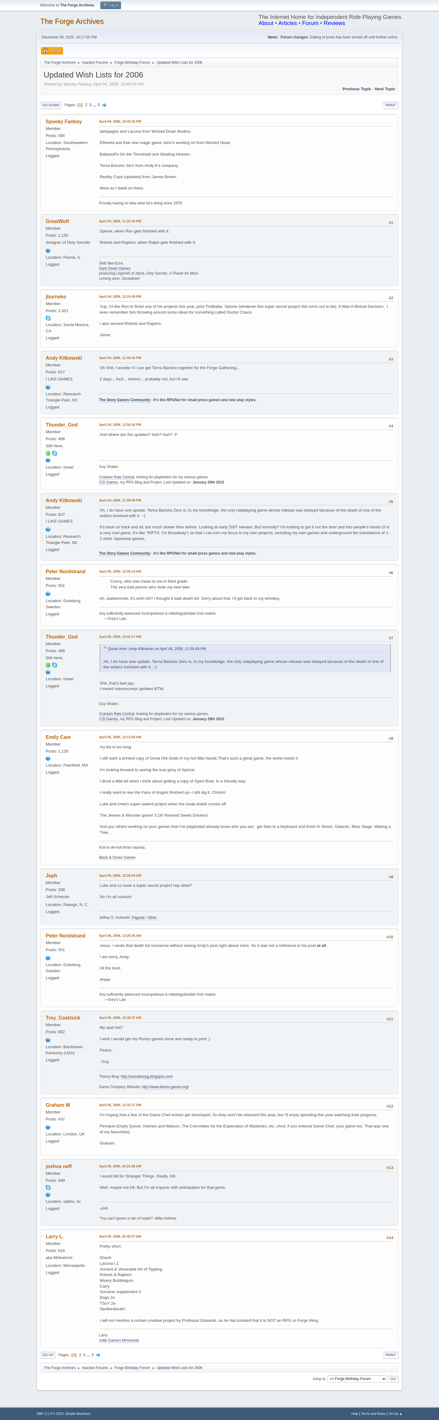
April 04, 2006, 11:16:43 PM (120, 221)
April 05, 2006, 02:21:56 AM (120, 1166)
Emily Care (58, 737)
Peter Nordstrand (66, 571)
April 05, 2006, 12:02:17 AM (120, 636)
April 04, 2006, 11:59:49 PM (120, 500)
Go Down (50, 105)
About (266, 23)
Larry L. (55, 1236)
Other (152, 917)
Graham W (58, 1105)
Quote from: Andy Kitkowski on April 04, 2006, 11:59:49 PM (157, 649)
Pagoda (138, 917)
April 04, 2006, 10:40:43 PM (120, 121)
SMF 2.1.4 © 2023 (50, 1413)
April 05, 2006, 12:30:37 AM (120, 1017)
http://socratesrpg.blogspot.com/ (147, 1076)
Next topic (385, 89)
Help (355, 1413)
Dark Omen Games (114, 268)
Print (390, 105)
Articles (287, 23)
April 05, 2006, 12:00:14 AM (120, 571)
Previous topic (356, 89)
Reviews (334, 23)
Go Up (47, 1355)
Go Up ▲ (395, 1413)
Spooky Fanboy (64, 121)
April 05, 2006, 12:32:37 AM (120, 1105)
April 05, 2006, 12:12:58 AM (120, 737)
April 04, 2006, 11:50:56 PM (120, 424)
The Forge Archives (72, 21)
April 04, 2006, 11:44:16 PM (120, 358)
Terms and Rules (373, 1413)
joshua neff (59, 1166)
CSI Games (108, 482)
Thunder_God (62, 424)
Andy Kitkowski (64, 358)
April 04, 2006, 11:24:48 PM (120, 296)
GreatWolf (57, 221)
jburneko (56, 296)
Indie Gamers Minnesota (119, 1340)
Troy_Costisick (63, 1017)
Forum (310, 23)
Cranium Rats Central (116, 477)
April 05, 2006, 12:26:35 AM (120, 935)
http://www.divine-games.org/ (165, 1087)
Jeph (51, 875)
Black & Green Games (117, 857)
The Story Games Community (124, 400)
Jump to (319, 1379)
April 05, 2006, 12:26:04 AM (120, 875)
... (95, 104)
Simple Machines (77, 1413)
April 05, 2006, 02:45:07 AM (120, 1236)
